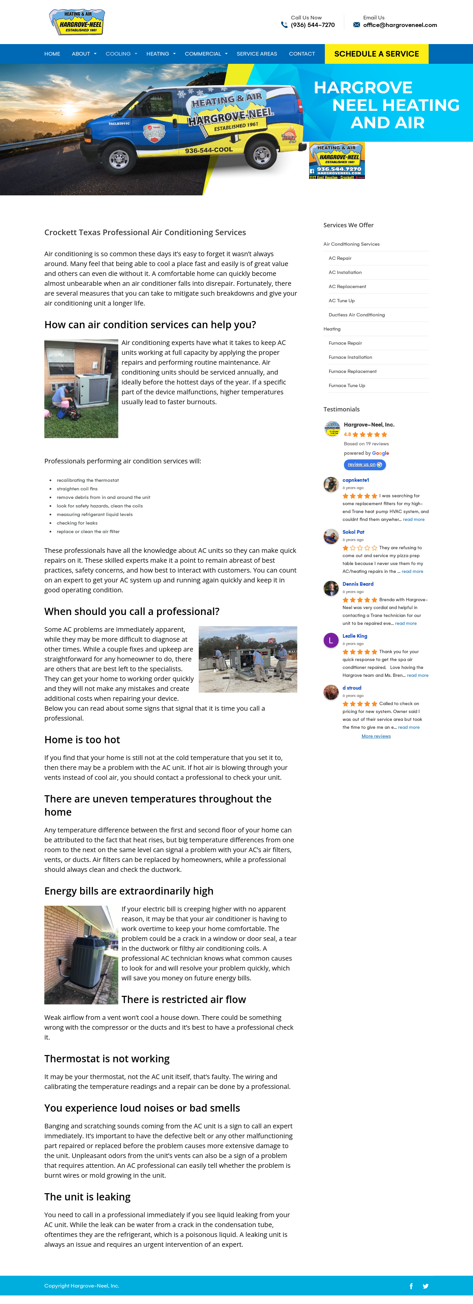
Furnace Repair (345, 343)
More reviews (376, 736)
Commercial (203, 54)
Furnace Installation (350, 357)
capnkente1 (356, 480)
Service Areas (257, 54)
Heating (157, 54)
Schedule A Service (376, 54)
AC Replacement (347, 286)
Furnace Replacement (353, 371)
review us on (365, 464)
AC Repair (340, 258)
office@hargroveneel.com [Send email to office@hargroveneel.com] (400, 25)
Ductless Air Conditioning (357, 315)
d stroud (352, 688)
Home (52, 54)
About (81, 54)
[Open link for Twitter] (426, 1286)
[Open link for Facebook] (411, 1286)
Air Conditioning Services (352, 244)
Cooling (118, 54)
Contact (302, 54)
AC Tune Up (342, 301)
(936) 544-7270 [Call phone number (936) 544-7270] (313, 25)
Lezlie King (355, 636)
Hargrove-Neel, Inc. (369, 425)
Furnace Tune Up (347, 385)
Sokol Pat (353, 532)
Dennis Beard (358, 584)
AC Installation (345, 272)
